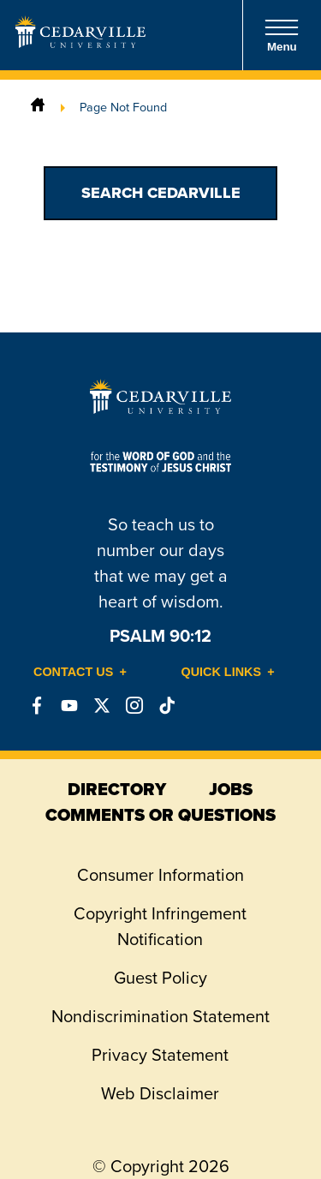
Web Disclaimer (160, 1093)
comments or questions (160, 815)
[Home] (38, 107)
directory (117, 789)
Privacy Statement (160, 1055)
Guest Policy (160, 977)
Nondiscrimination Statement (160, 1016)
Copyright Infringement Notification (160, 926)
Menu (281, 35)
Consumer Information (160, 875)
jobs (231, 789)
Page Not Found (123, 107)
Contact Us (73, 672)
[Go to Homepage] (80, 43)
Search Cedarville (161, 193)
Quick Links (221, 672)
